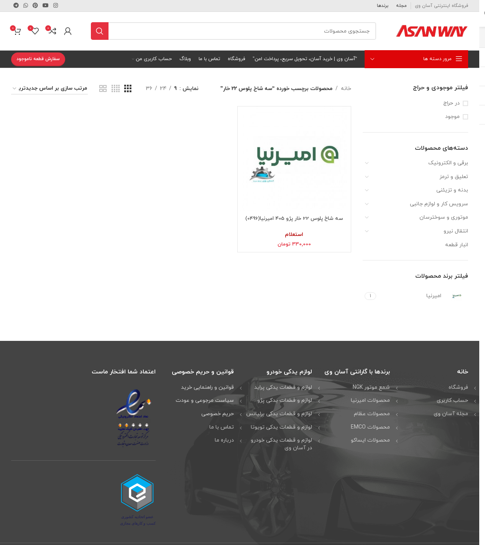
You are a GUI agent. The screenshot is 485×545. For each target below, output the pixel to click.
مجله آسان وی (451, 413)
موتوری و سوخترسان (443, 217)
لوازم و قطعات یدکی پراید (283, 387)
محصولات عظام (372, 413)
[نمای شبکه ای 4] (116, 89)
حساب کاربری (452, 400)
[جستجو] (233, 31)
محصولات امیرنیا (370, 400)
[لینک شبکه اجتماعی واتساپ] (25, 5)
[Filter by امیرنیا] (423, 296)
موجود (452, 116)
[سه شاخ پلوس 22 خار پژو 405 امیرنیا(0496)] (294, 158)
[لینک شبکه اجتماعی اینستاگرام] (55, 5)
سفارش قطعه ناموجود (38, 59)
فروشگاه (458, 387)
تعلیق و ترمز (453, 176)
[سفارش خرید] (49, 89)
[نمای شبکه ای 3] (128, 89)
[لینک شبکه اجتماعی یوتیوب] (45, 5)
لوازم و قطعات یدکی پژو (284, 400)
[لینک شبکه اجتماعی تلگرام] (16, 5)
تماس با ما (221, 427)
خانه (346, 88)
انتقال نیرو (456, 231)
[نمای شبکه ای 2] (103, 89)
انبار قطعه (456, 245)
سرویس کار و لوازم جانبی (439, 204)
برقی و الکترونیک (448, 163)
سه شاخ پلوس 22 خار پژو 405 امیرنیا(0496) (294, 218)
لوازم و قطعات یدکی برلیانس (279, 413)
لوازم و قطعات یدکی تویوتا (281, 427)
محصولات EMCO (370, 427)
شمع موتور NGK (371, 387)
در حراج (451, 103)
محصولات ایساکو (370, 440)
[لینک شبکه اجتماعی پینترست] (35, 5)
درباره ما (224, 440)
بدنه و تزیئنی (452, 190)
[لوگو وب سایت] (431, 30)
